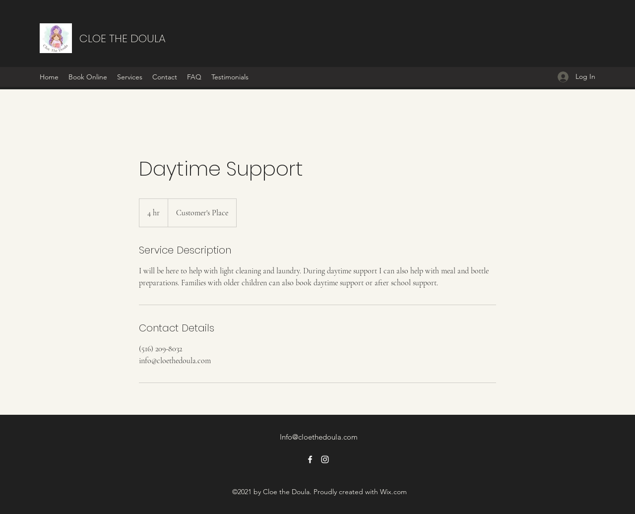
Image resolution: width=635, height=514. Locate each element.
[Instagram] (325, 459)
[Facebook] (310, 459)
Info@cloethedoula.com (319, 437)
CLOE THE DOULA (122, 38)
